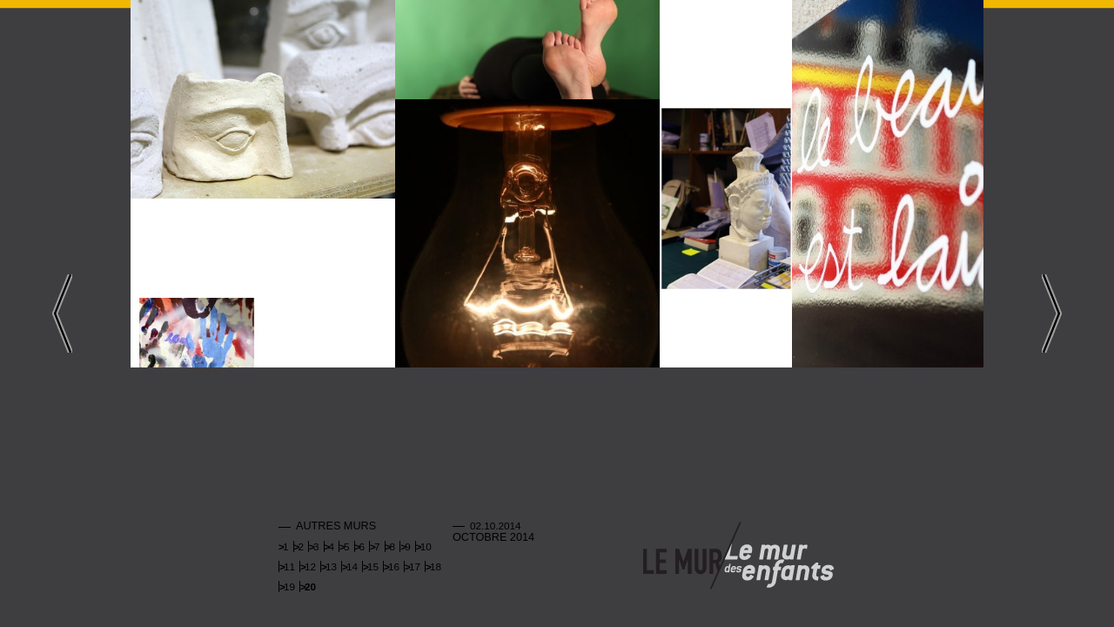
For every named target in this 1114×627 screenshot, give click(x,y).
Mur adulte (682, 557)
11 (289, 566)
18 (435, 566)
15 (373, 566)
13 (331, 566)
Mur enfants (779, 557)
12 (310, 566)
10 (426, 546)
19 (289, 586)
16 (393, 566)
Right (1052, 313)
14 (352, 566)
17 (414, 566)
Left (62, 313)
